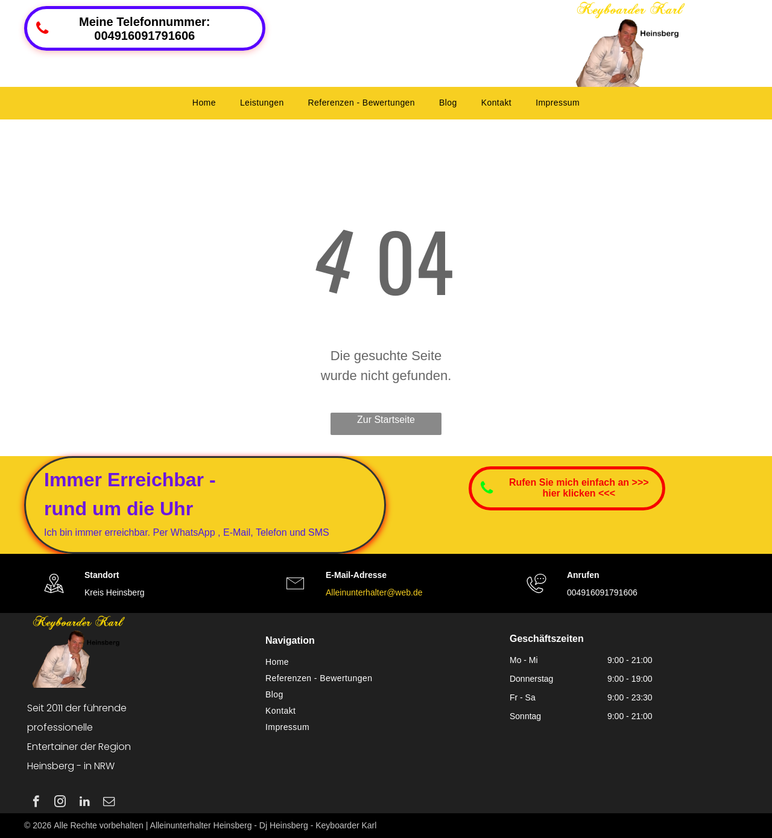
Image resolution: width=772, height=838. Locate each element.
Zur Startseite (386, 419)
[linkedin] (84, 803)
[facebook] (36, 803)
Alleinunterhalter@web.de (374, 592)
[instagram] (60, 803)
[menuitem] (204, 103)
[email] (109, 803)
